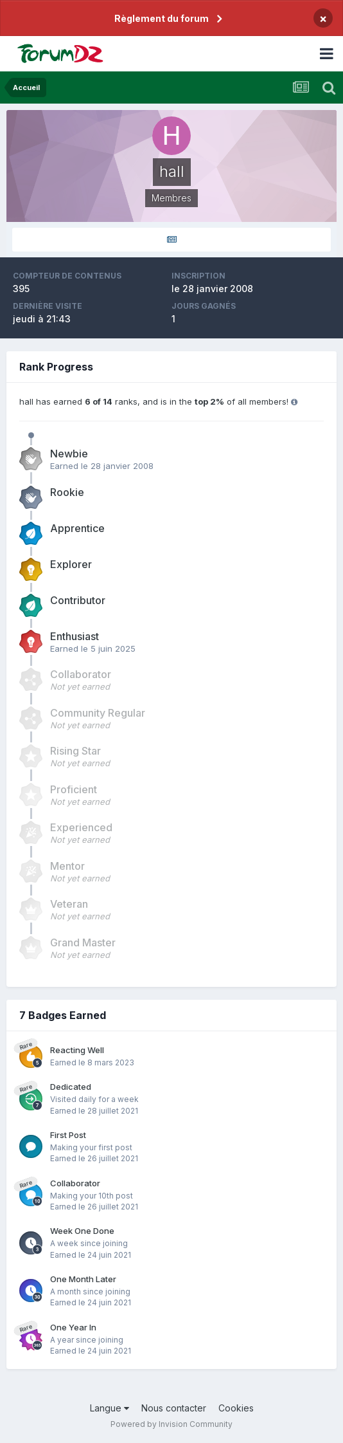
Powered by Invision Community (171, 1424)
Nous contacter (173, 1407)
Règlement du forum (161, 18)
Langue (109, 1407)
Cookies (236, 1407)
